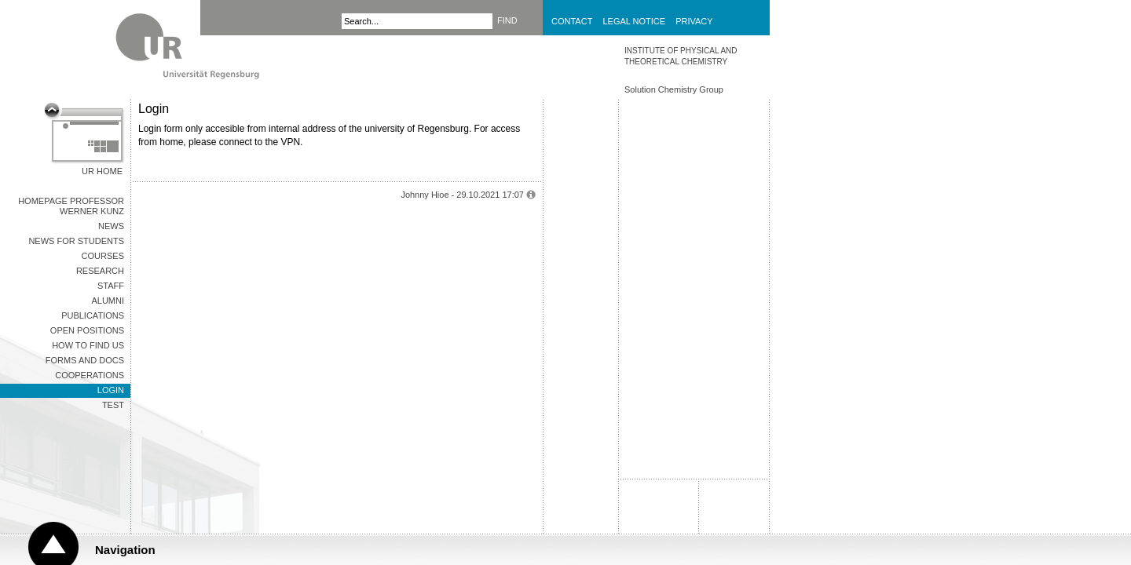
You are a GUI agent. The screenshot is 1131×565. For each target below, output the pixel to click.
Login (110, 390)
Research (100, 270)
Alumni (107, 300)
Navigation (125, 549)
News (111, 226)
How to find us (88, 345)
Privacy (693, 21)
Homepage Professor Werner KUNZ (71, 206)
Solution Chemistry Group (673, 89)
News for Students (76, 241)
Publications (92, 315)
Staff (110, 285)
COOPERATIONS (89, 375)
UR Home (102, 171)
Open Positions (87, 330)
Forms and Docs (85, 360)
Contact (571, 21)
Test (113, 405)
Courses (103, 256)
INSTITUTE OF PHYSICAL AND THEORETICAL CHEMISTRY (681, 56)
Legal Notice (633, 21)
